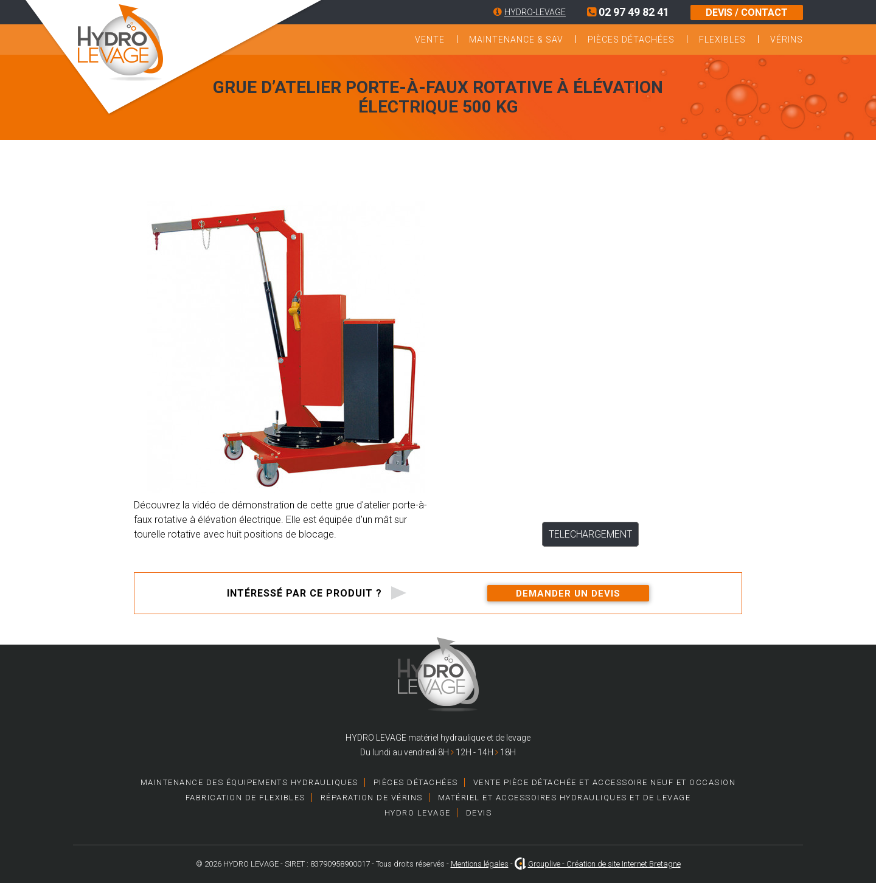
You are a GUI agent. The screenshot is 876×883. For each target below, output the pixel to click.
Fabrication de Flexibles (245, 797)
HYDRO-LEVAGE (535, 12)
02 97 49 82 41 (628, 11)
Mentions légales (480, 863)
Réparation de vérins (372, 797)
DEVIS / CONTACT (747, 12)
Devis (479, 812)
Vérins (786, 39)
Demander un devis (568, 593)
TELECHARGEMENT (590, 534)
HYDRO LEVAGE (417, 812)
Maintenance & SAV (516, 39)
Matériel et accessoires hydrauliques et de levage (564, 797)
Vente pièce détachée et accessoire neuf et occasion (604, 782)
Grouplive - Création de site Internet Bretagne (604, 863)
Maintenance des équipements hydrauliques (249, 782)
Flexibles (722, 39)
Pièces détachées (631, 39)
